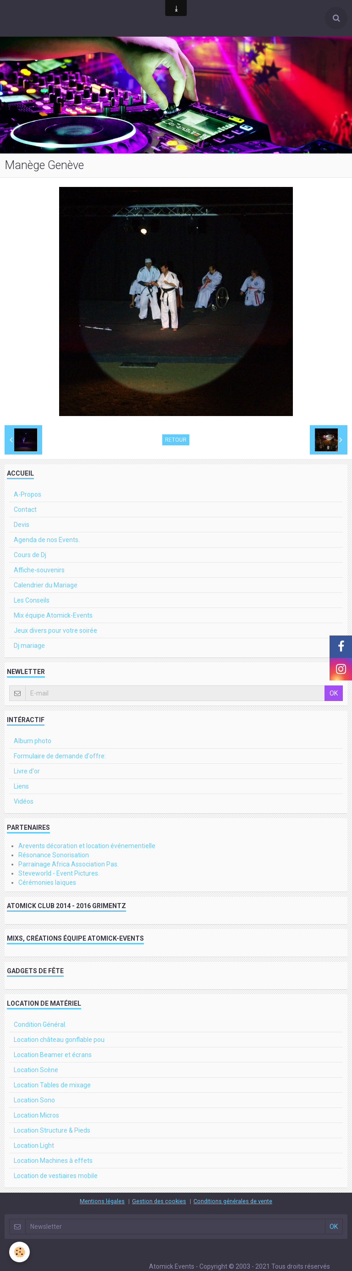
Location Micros (36, 1115)
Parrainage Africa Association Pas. (68, 864)
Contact (25, 509)
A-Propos (27, 494)
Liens (21, 786)
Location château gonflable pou (59, 1039)
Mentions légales (102, 1201)
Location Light (34, 1145)
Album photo (32, 741)
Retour (176, 440)
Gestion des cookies (159, 1201)
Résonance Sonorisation (53, 855)
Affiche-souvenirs (39, 570)
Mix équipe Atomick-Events (53, 615)
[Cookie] (19, 1252)
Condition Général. (40, 1024)
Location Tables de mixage (52, 1085)
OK (334, 693)
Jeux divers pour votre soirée (55, 630)
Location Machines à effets (53, 1160)
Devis (21, 524)
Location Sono (34, 1100)
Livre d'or (27, 771)
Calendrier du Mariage (45, 585)
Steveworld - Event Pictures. (58, 873)
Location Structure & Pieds (52, 1130)
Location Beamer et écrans (53, 1054)
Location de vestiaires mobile (56, 1175)
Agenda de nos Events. (47, 539)
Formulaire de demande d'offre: (60, 756)
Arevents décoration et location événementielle (86, 845)
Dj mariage (29, 645)
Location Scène (36, 1070)
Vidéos (23, 801)
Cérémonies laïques (47, 882)
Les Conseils (32, 600)
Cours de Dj (30, 555)
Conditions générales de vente (232, 1201)
